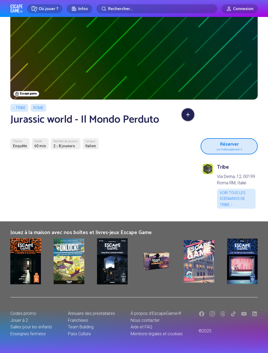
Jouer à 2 (19, 320)
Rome (38, 108)
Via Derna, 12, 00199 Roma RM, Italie (236, 179)
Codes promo (23, 313)
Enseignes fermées (28, 333)
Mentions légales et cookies (157, 333)
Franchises (78, 320)
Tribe (21, 108)
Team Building (81, 326)
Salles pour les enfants (31, 326)
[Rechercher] (156, 8)
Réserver (229, 145)
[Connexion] (239, 8)
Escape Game (16, 8)
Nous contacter (145, 320)
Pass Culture (79, 333)
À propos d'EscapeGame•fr (156, 313)
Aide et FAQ (141, 326)
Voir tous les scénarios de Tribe (233, 199)
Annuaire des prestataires (91, 313)
